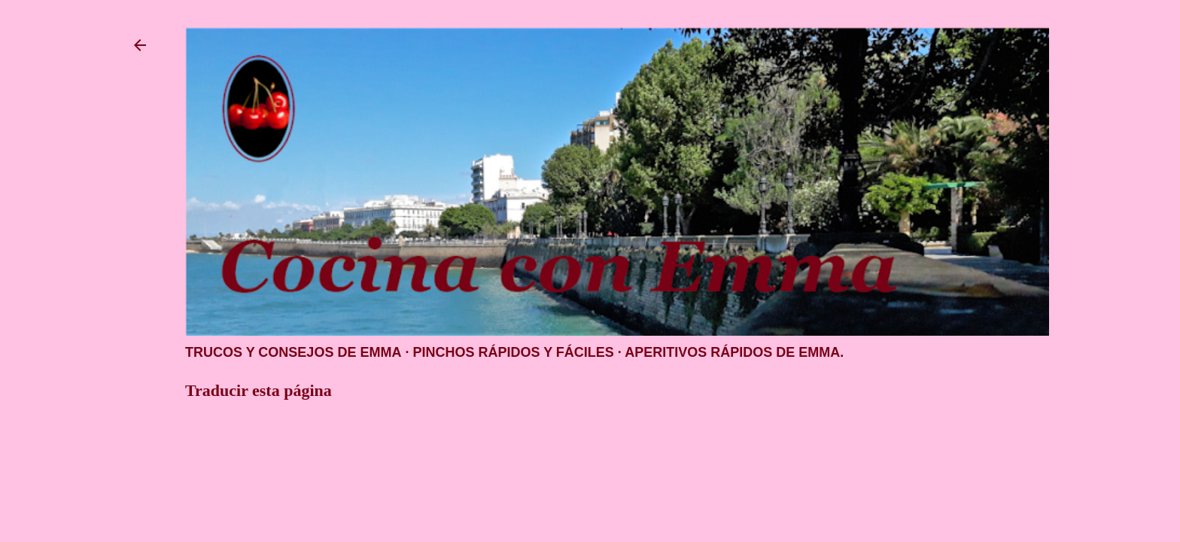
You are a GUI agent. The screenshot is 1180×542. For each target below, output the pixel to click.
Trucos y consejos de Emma (293, 352)
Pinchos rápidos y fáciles (512, 352)
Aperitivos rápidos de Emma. (734, 352)
